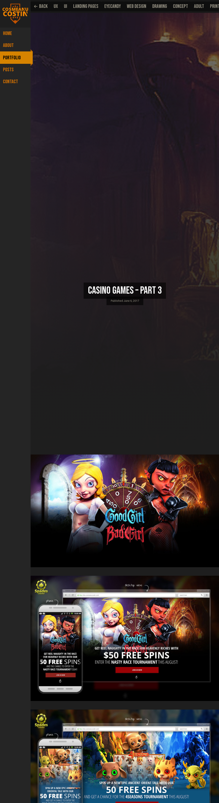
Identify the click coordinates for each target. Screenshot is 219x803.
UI (65, 6)
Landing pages (85, 6)
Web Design (136, 6)
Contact (10, 79)
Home (7, 33)
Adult (199, 6)
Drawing (159, 6)
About (8, 45)
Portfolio (12, 56)
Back (41, 6)
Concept (180, 6)
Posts (8, 68)
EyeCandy (112, 6)
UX (56, 6)
